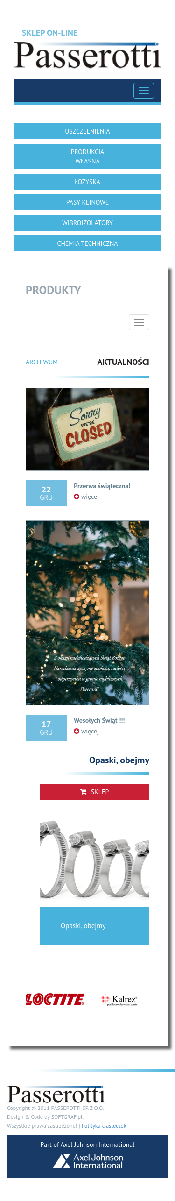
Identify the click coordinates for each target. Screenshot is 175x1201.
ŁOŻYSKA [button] (87, 182)
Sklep (94, 792)
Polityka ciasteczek (104, 1125)
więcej (86, 496)
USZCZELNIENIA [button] (87, 131)
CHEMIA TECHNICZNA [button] (87, 243)
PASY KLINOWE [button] (87, 202)
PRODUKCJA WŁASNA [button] (88, 156)
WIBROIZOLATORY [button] (87, 223)
